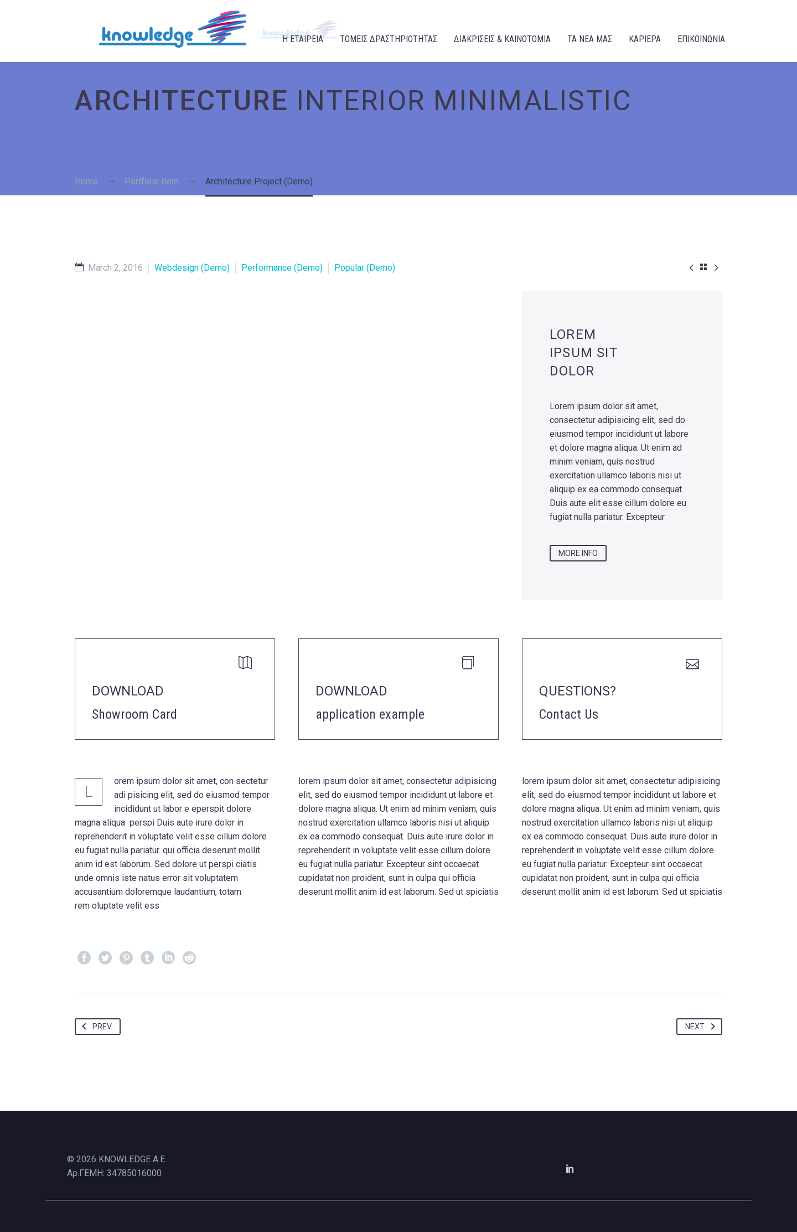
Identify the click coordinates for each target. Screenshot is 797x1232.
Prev (94, 1026)
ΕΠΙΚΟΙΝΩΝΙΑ (701, 39)
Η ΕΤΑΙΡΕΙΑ (302, 39)
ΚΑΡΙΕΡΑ (645, 39)
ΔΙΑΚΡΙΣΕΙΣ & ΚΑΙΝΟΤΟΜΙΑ (502, 39)
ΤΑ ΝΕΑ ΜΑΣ (589, 39)
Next (702, 1026)
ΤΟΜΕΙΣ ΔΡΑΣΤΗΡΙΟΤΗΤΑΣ (388, 39)
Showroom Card (134, 714)
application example (370, 714)
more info (578, 553)
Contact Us (568, 714)
